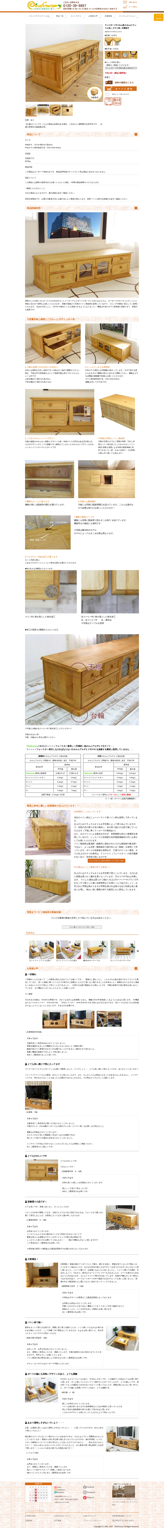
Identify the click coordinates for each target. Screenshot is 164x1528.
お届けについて (89, 1516)
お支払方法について (62, 1516)
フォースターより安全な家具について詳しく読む (106, 860)
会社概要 (57, 1521)
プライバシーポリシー (92, 1521)
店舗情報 (110, 16)
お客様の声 (94, 16)
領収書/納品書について (121, 1516)
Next (138, 951)
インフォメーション (128, 16)
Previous (26, 951)
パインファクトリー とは (39, 16)
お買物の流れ (30, 1516)
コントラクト (77, 16)
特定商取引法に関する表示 (123, 1521)
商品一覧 (61, 16)
